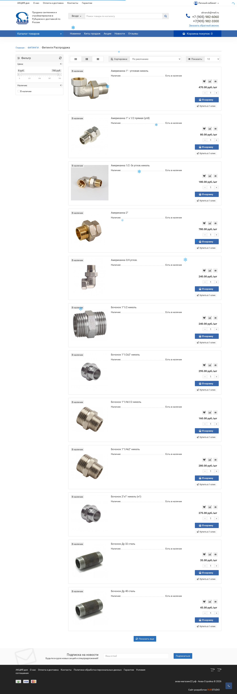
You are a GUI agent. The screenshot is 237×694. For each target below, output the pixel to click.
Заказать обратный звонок (204, 25)
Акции (107, 33)
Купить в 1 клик (206, 106)
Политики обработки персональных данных (98, 669)
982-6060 (205, 17)
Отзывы (133, 33)
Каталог (39, 32)
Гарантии (87, 3)
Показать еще (145, 638)
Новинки (75, 33)
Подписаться (183, 656)
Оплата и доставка (53, 3)
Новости (120, 33)
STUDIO (213, 689)
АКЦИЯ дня (23, 3)
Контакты (72, 3)
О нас (36, 3)
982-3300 (206, 21)
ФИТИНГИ (33, 47)
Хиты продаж (92, 33)
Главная (20, 47)
